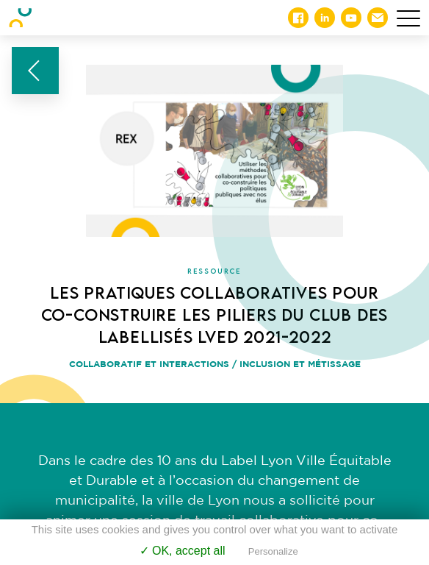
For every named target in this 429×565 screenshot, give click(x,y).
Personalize (273, 551)
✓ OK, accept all (183, 550)
